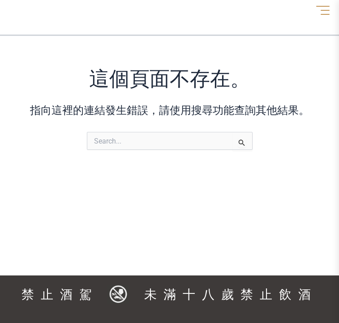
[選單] (322, 10)
